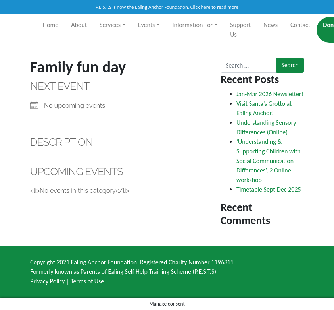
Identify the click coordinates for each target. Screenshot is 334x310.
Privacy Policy (47, 281)
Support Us (240, 29)
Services (110, 25)
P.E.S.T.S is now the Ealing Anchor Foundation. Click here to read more (167, 7)
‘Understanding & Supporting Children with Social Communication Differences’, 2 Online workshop (268, 161)
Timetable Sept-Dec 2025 (268, 189)
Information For (192, 25)
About (79, 25)
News (270, 25)
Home (50, 25)
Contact (300, 25)
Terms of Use (87, 281)
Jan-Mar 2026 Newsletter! (269, 94)
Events (146, 25)
